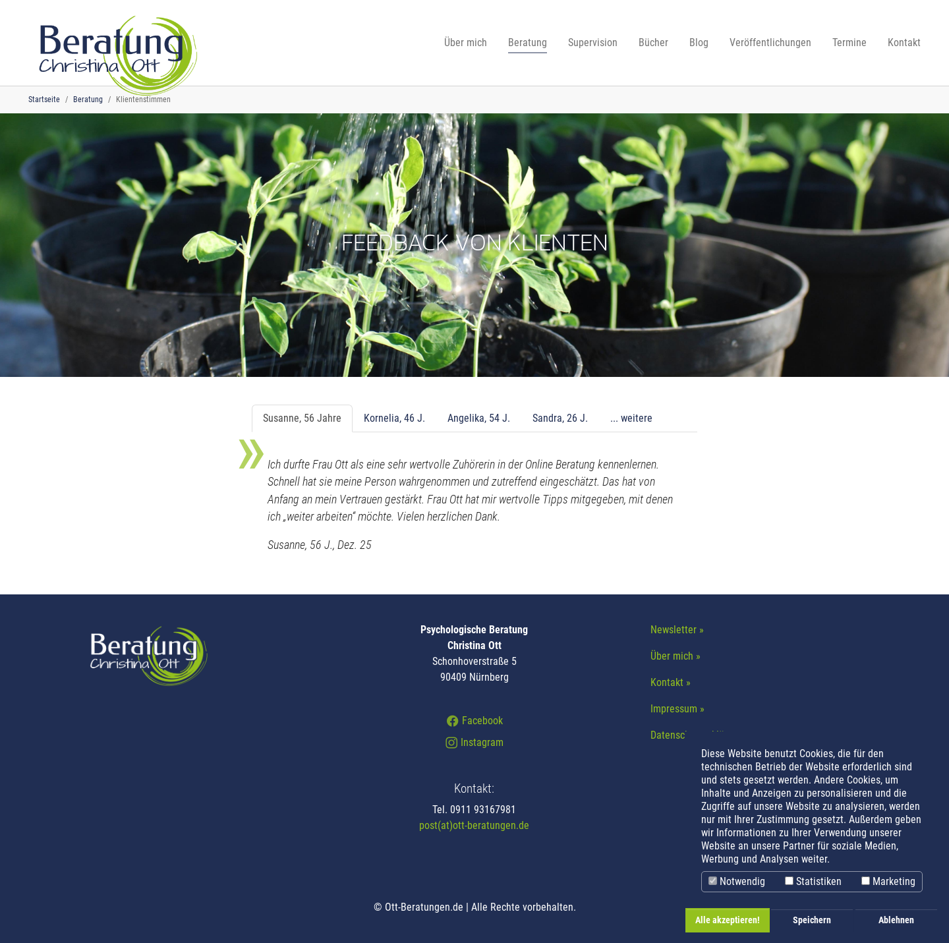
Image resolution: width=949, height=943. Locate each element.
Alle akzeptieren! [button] (727, 920)
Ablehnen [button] (896, 920)
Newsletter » (677, 629)
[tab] (302, 418)
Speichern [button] (812, 920)
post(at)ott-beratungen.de (474, 825)
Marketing (888, 881)
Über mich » (675, 656)
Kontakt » (670, 682)
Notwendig (736, 881)
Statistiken (813, 881)
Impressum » (677, 708)
